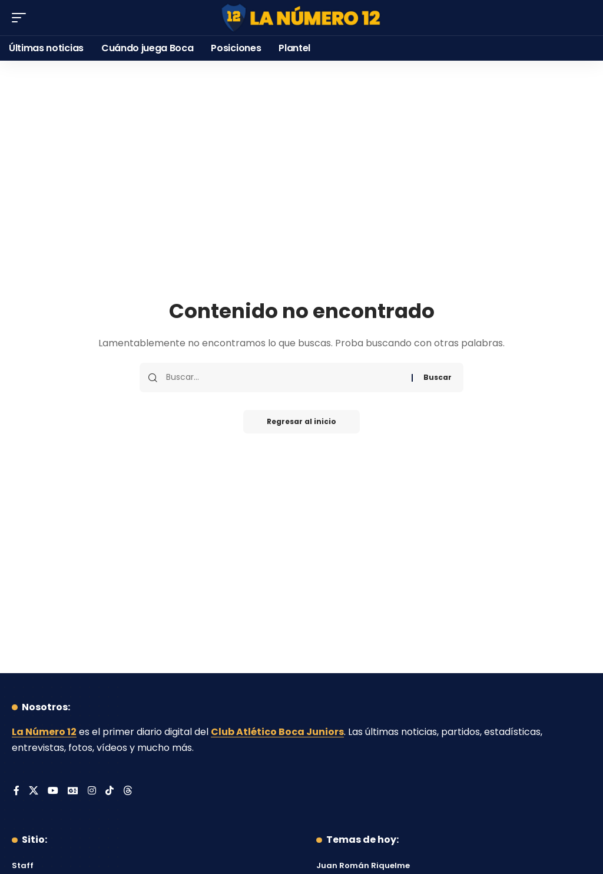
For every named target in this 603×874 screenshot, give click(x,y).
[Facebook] (16, 791)
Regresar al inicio (301, 421)
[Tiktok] (109, 791)
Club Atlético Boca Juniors (277, 732)
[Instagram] (92, 791)
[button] (22, 17)
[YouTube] (53, 791)
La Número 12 (44, 732)
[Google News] (73, 791)
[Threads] (127, 791)
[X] (33, 791)
